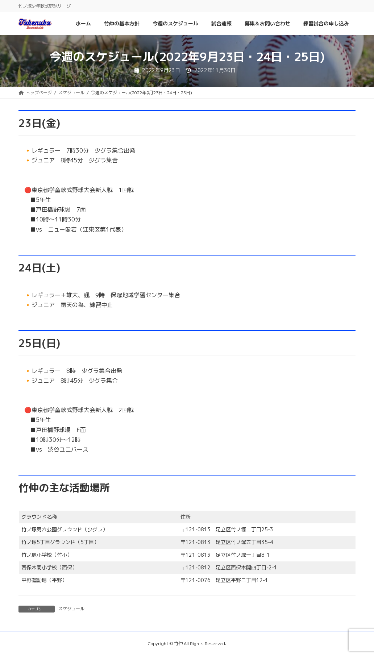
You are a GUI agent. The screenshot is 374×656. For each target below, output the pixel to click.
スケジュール (71, 609)
